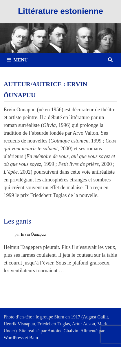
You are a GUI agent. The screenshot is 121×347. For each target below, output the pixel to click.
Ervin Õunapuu (33, 234)
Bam (33, 337)
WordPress (14, 337)
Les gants (17, 221)
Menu (17, 59)
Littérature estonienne (60, 11)
